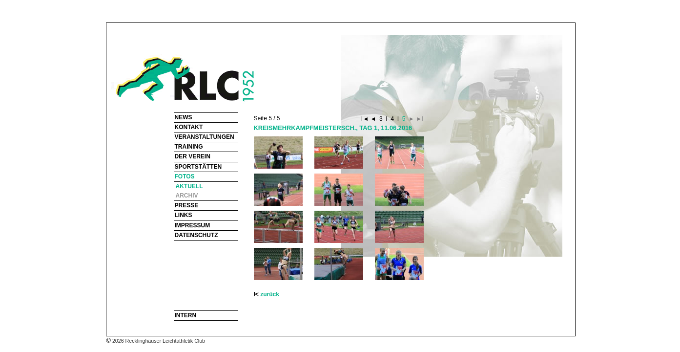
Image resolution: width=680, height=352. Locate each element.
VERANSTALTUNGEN (204, 136)
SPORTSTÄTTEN (198, 166)
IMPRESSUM (192, 225)
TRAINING (189, 146)
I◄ (366, 118)
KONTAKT (189, 127)
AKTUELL (189, 186)
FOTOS (185, 176)
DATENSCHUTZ (196, 235)
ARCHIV (187, 195)
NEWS (183, 117)
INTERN (186, 315)
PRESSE (187, 205)
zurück (269, 294)
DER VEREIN (192, 156)
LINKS (183, 215)
